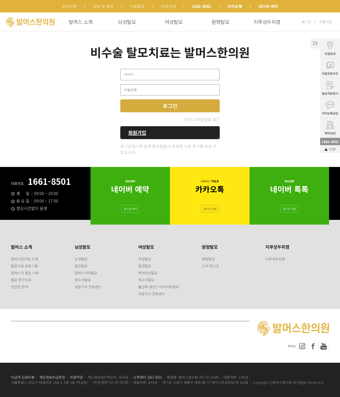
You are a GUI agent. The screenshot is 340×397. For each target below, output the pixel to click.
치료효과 (137, 6)
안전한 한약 (19, 286)
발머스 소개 (80, 21)
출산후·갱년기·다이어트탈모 (158, 286)
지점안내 (168, 6)
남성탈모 (127, 21)
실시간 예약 (130, 208)
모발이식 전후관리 (88, 286)
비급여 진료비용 (23, 377)
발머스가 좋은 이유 (25, 272)
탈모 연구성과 (21, 279)
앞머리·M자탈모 (86, 272)
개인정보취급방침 (52, 377)
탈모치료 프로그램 (24, 265)
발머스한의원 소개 (24, 258)
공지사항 (69, 6)
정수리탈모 (83, 279)
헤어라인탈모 (148, 272)
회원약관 (76, 377)
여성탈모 (174, 21)
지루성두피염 (267, 21)
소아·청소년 (210, 265)
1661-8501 (201, 6)
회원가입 (325, 21)
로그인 (306, 21)
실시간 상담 (209, 208)
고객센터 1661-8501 (147, 377)
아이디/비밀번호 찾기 (202, 119)
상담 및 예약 (103, 6)
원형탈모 (220, 21)
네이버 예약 (268, 6)
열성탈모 (81, 265)
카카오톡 (234, 6)
